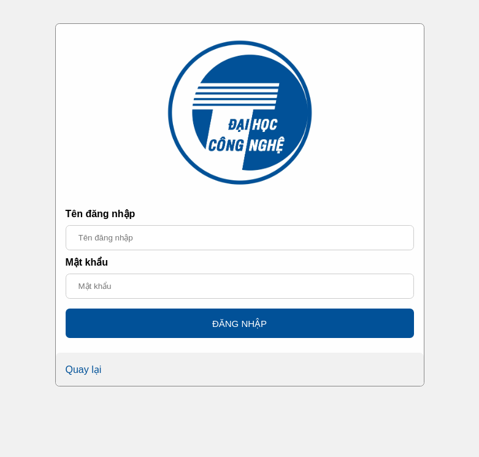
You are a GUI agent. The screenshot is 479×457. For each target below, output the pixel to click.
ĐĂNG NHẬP (239, 323)
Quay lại (84, 369)
